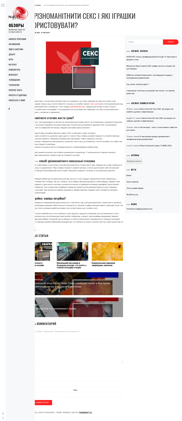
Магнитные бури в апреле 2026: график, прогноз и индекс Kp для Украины (155, 67)
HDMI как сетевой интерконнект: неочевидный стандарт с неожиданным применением (155, 76)
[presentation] (54, 374)
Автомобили (14, 44)
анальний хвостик (107, 107)
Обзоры (16, 25)
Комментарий (42, 340)
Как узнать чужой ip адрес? (143, 84)
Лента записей (137, 182)
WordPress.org (137, 195)
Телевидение (14, 80)
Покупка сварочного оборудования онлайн (48, 269)
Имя (39, 383)
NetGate (61, 33)
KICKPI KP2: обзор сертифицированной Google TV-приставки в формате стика (152, 58)
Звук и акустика (16, 49)
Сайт (85, 394)
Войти (134, 175)
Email (39, 394)
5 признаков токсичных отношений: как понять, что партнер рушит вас (152, 92)
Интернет (13, 64)
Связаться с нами (17, 100)
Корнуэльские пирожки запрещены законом (111, 269)
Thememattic (100, 416)
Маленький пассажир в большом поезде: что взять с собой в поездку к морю (82, 270)
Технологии (14, 85)
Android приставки (17, 39)
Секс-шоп (114, 104)
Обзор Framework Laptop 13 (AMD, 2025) (161, 146)
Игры (11, 59)
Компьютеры (14, 69)
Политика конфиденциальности (145, 209)
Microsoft (13, 74)
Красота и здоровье (18, 95)
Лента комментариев (140, 188)
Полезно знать (15, 90)
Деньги (12, 54)
